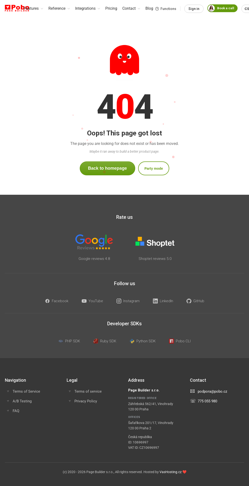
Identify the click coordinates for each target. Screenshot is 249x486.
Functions (165, 9)
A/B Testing (22, 401)
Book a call (220, 8)
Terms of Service (26, 391)
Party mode (153, 168)
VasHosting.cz (171, 472)
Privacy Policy (85, 401)
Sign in (193, 9)
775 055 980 (207, 401)
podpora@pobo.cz (212, 391)
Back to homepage (107, 168)
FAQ (16, 411)
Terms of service (88, 391)
